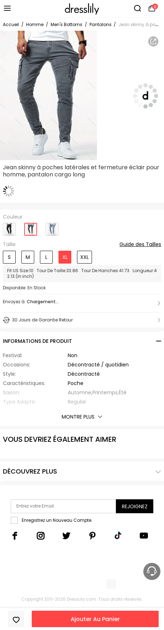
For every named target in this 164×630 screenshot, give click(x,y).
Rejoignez (135, 506)
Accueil (11, 24)
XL (65, 257)
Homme (34, 24)
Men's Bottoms (66, 24)
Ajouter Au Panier (95, 619)
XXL (84, 257)
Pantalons (101, 24)
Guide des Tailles (140, 244)
